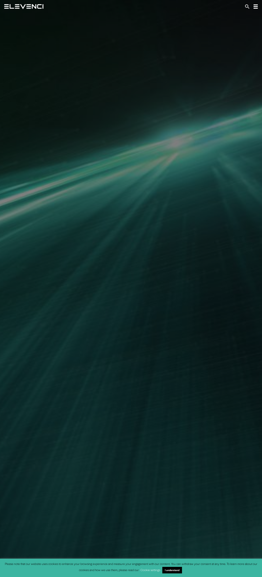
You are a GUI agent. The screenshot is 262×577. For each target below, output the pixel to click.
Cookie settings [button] (150, 570)
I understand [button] (172, 570)
